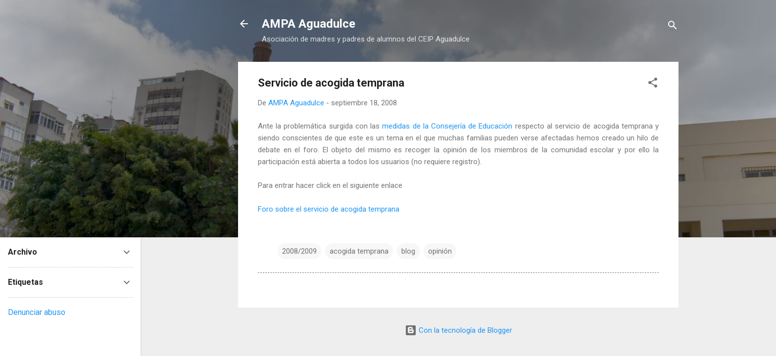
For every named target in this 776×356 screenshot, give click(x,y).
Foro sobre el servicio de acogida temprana (328, 209)
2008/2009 (299, 251)
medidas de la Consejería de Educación (447, 126)
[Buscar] (673, 27)
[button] (653, 84)
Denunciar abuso (36, 312)
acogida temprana (359, 251)
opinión (440, 251)
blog (408, 251)
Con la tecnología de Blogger (458, 330)
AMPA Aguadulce (308, 24)
